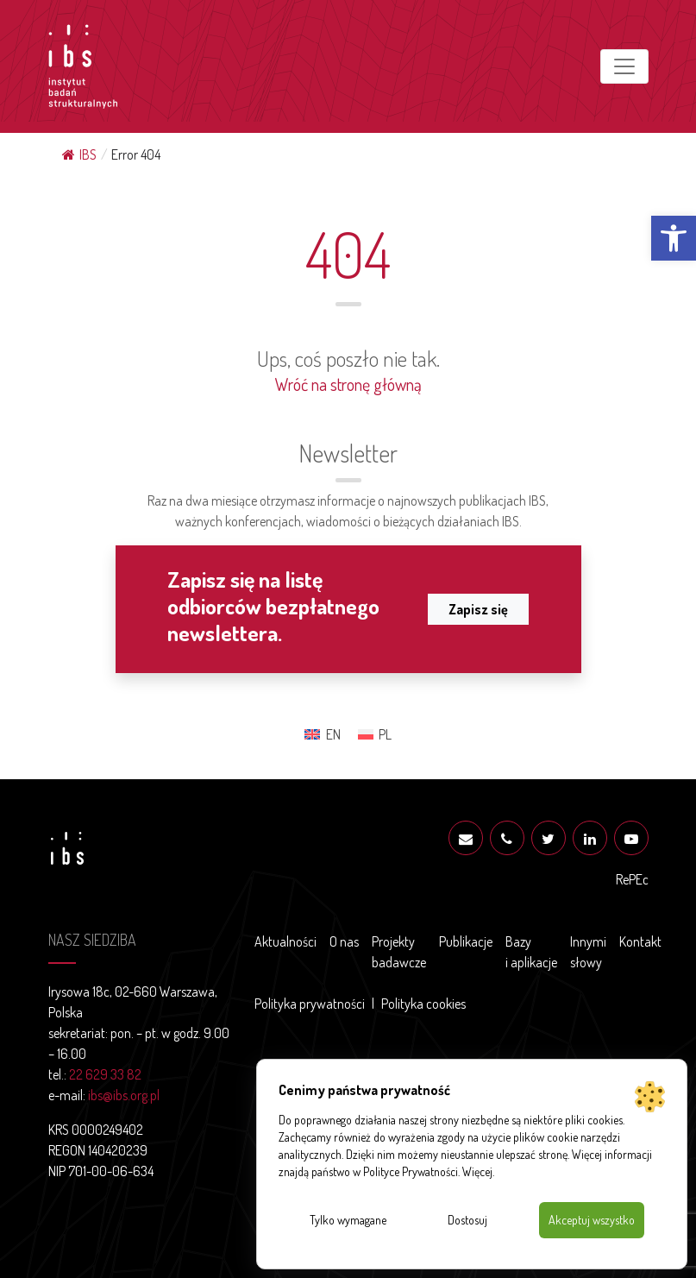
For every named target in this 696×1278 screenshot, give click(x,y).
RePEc (632, 879)
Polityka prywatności (309, 1003)
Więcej (477, 1171)
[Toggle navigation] (624, 66)
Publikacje (465, 941)
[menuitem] (322, 733)
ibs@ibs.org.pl (124, 1095)
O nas (344, 941)
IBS (79, 154)
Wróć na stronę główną (348, 384)
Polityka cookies (423, 1003)
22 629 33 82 (105, 1074)
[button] (673, 238)
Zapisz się (478, 609)
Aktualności (285, 941)
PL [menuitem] (385, 734)
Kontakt (640, 941)
